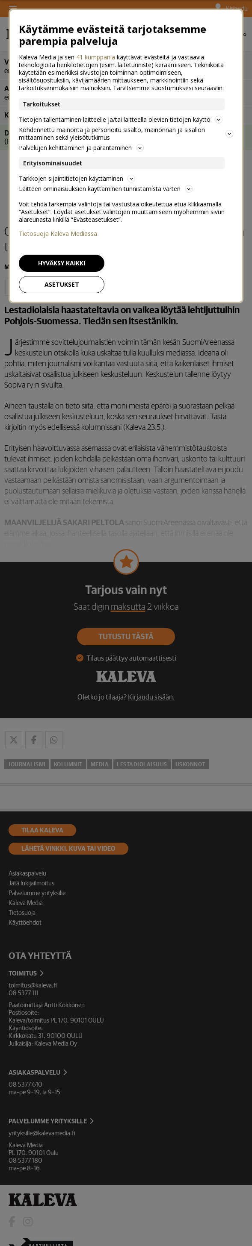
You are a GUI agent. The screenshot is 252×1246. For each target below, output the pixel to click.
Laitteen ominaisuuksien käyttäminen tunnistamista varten (106, 189)
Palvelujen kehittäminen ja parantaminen (81, 148)
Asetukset (61, 284)
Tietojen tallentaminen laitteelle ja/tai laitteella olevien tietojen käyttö (120, 119)
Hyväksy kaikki (61, 263)
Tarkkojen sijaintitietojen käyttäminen (77, 178)
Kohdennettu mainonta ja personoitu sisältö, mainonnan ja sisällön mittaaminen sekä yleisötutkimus (126, 133)
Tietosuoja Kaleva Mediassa (58, 234)
